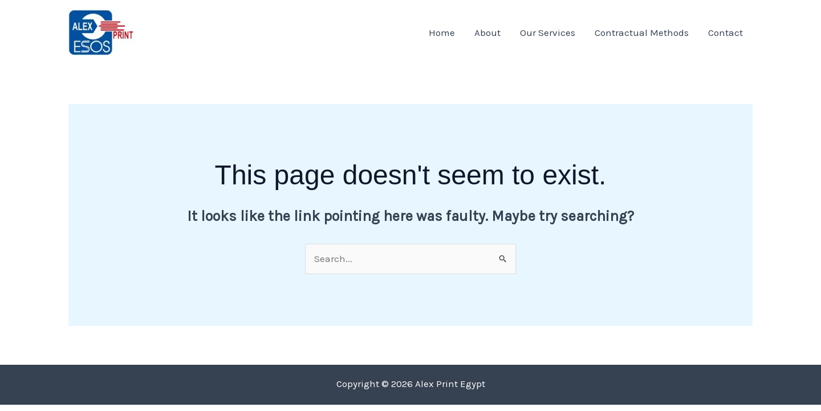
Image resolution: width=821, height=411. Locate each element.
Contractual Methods (642, 32)
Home (442, 32)
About (487, 32)
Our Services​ (547, 32)
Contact (725, 32)
